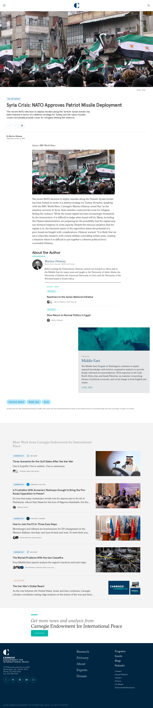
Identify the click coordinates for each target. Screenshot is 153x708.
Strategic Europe (37, 518)
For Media (119, 684)
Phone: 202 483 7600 (12, 671)
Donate (82, 676)
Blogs (118, 660)
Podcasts (120, 665)
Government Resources (125, 687)
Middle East (34, 402)
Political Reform (16, 402)
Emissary (33, 456)
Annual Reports (121, 674)
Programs (120, 651)
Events (118, 656)
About (81, 664)
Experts (82, 670)
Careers (118, 678)
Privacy (118, 681)
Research (83, 651)
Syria (46, 402)
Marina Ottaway (15, 136)
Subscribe (40, 633)
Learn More (87, 387)
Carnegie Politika (38, 484)
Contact (118, 671)
